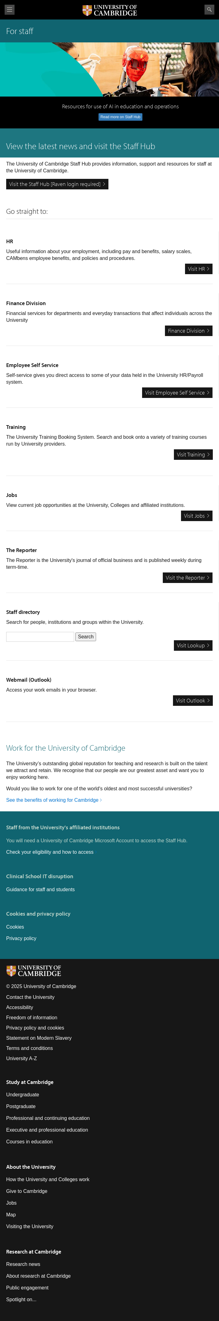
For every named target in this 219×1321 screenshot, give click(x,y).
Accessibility (19, 1007)
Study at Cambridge (29, 1082)
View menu (10, 10)
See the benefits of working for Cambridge (52, 800)
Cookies (15, 927)
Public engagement (27, 1287)
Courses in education (29, 1141)
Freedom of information (31, 1017)
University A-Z (21, 1058)
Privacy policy (21, 938)
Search (209, 10)
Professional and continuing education (48, 1118)
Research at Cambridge (33, 1251)
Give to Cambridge (26, 1191)
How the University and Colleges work (47, 1179)
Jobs (11, 1203)
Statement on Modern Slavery (39, 1038)
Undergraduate (22, 1094)
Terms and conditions (29, 1048)
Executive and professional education (47, 1130)
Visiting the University (29, 1226)
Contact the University (30, 997)
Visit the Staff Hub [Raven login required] (55, 184)
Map (11, 1214)
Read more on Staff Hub (120, 117)
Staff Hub (139, 145)
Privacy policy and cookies (35, 1027)
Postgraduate (21, 1106)
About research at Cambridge (38, 1276)
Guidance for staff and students (40, 889)
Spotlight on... (21, 1299)
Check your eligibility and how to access (50, 852)
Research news (23, 1264)
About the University (31, 1166)
